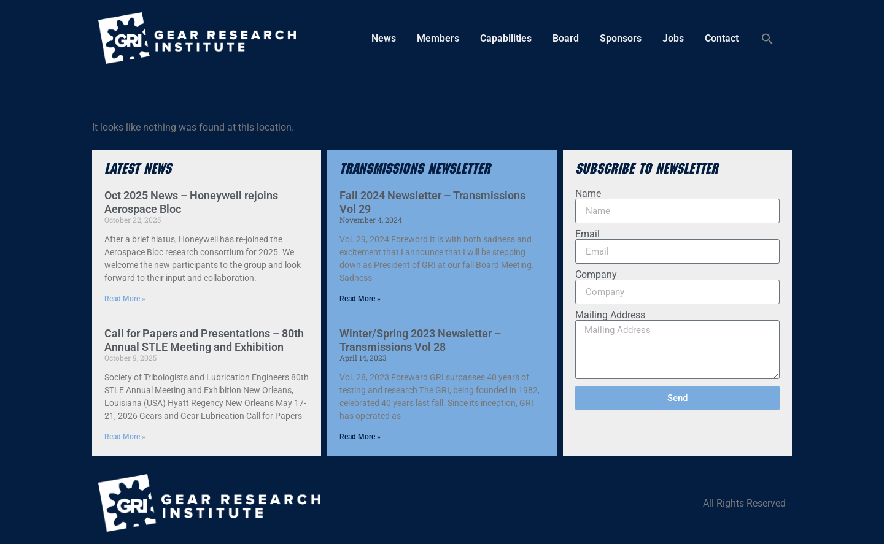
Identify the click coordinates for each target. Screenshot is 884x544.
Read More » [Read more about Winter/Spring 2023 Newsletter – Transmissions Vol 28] (360, 436)
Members (438, 38)
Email (587, 234)
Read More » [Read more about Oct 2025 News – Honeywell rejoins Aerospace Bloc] (124, 298)
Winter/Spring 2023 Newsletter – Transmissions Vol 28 (420, 340)
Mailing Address (610, 315)
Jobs (673, 38)
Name (588, 194)
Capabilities (506, 38)
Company (596, 275)
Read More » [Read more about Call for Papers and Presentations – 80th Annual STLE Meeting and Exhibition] (124, 436)
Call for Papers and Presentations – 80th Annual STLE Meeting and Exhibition (204, 340)
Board (565, 38)
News (383, 38)
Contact (722, 38)
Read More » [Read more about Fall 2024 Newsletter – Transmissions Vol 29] (360, 298)
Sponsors (621, 38)
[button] (767, 39)
